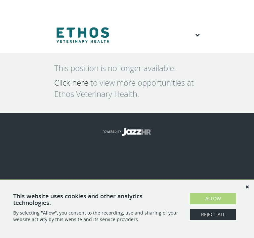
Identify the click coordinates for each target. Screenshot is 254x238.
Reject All (213, 214)
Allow (213, 198)
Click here (71, 82)
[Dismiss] (247, 186)
